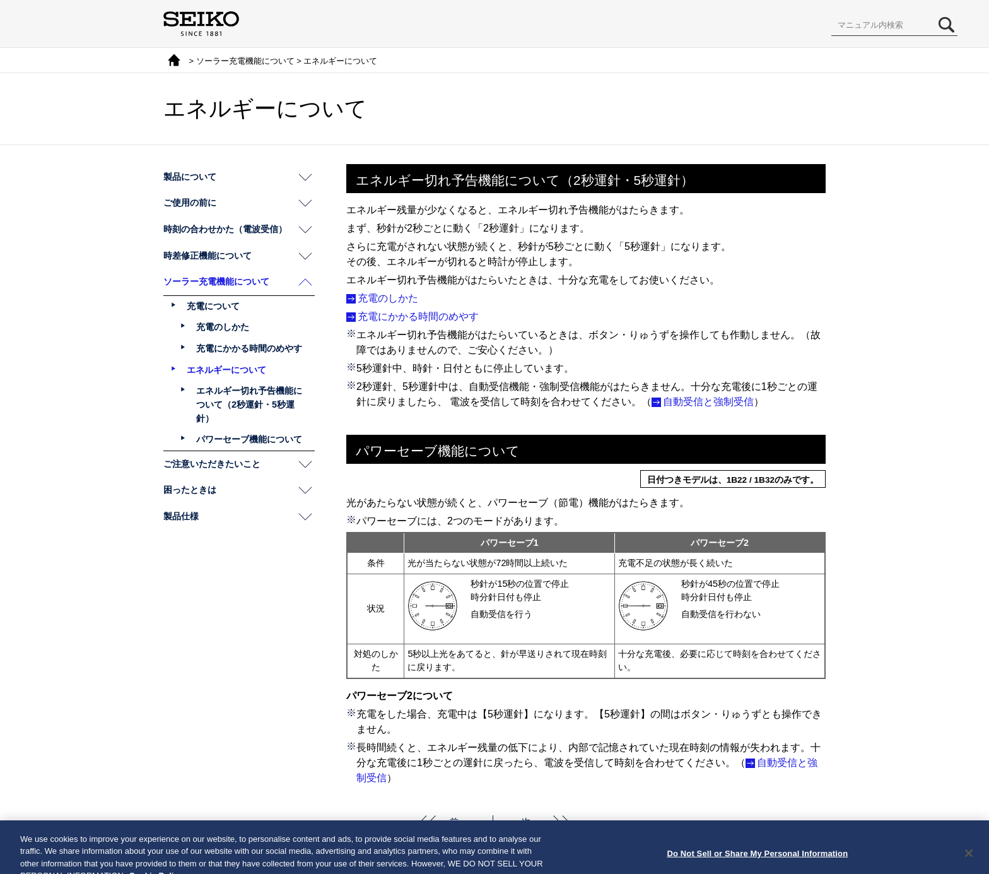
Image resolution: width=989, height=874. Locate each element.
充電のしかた (388, 298)
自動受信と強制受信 (708, 401)
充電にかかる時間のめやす (418, 316)
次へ (530, 822)
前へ (458, 822)
